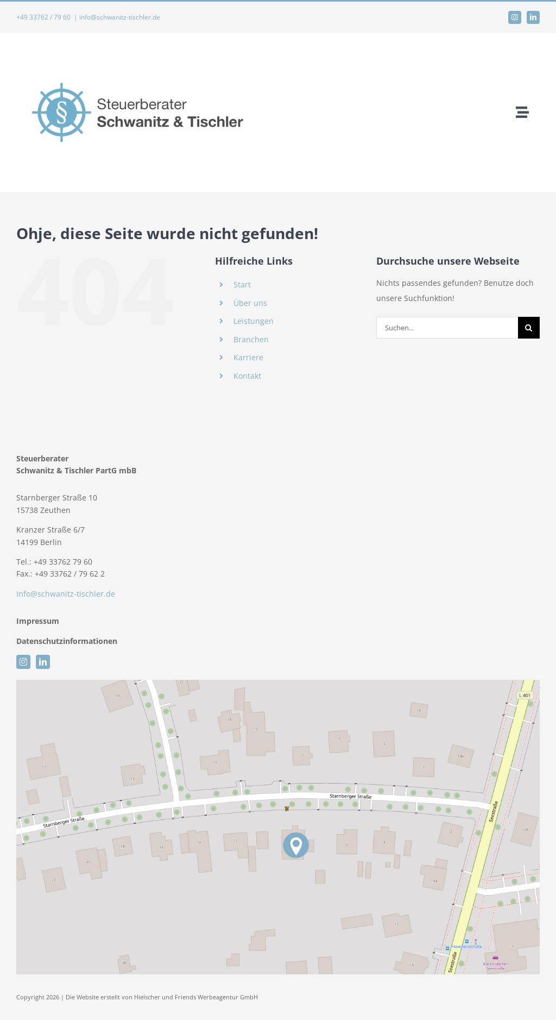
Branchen (251, 339)
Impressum (38, 621)
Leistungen (253, 321)
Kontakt (247, 376)
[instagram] (514, 17)
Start (242, 284)
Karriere (248, 357)
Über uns (250, 303)
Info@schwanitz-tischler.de (65, 594)
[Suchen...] (447, 328)
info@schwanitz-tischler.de (119, 17)
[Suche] (529, 328)
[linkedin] (533, 17)
